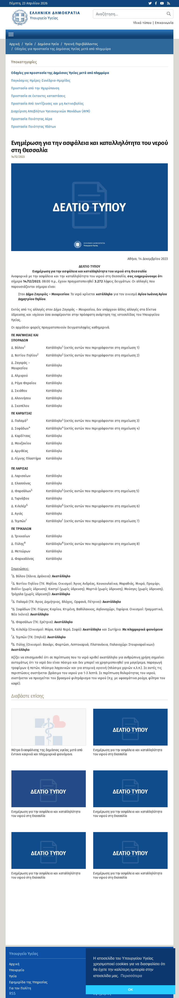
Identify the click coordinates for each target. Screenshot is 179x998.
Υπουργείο (16, 970)
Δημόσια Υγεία (48, 44)
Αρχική (14, 44)
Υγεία (28, 44)
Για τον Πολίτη (20, 988)
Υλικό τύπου (142, 23)
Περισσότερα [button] (131, 976)
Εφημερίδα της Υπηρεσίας (28, 982)
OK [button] (130, 989)
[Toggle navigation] (11, 34)
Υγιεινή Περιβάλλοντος (81, 44)
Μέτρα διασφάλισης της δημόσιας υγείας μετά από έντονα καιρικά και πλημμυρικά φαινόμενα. (47, 752)
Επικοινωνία (164, 23)
